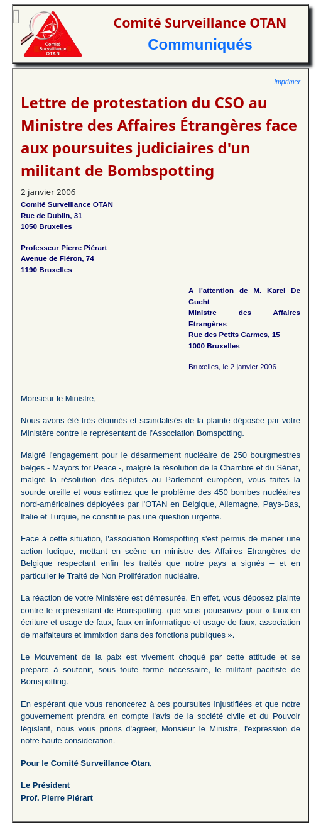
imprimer (287, 82)
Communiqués (200, 44)
